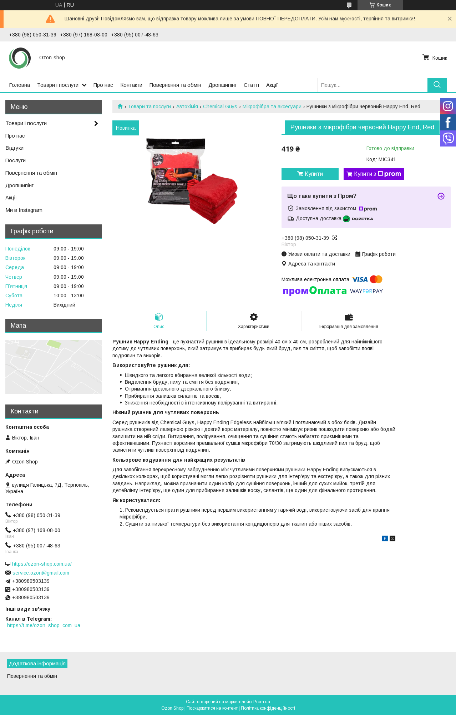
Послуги (15, 160)
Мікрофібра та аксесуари (272, 106)
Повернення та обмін (175, 85)
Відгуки (14, 148)
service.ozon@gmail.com (40, 573)
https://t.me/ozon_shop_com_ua (43, 625)
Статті (251, 85)
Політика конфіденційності (268, 708)
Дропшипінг (222, 85)
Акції (272, 85)
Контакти (131, 85)
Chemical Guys (220, 106)
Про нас (103, 85)
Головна (19, 85)
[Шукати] (437, 85)
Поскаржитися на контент (212, 708)
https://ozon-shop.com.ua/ (42, 564)
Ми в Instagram (23, 210)
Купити (314, 174)
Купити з (377, 174)
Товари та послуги (149, 106)
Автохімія (187, 106)
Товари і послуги (57, 85)
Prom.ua (261, 701)
